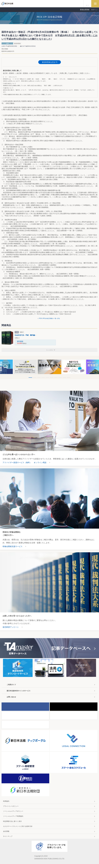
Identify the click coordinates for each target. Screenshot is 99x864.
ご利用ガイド (11, 685)
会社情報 (6, 831)
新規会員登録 (84, 10)
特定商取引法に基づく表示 (12, 821)
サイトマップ (7, 836)
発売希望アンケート (11, 627)
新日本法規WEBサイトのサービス (18, 691)
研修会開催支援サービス (12, 546)
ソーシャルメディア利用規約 (13, 816)
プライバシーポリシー (11, 806)
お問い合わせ (11, 697)
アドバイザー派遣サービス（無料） (17, 462)
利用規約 (6, 801)
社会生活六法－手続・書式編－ (25, 335)
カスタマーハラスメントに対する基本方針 (17, 826)
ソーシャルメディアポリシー (13, 811)
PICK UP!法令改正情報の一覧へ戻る (49, 318)
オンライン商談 (40, 462)
